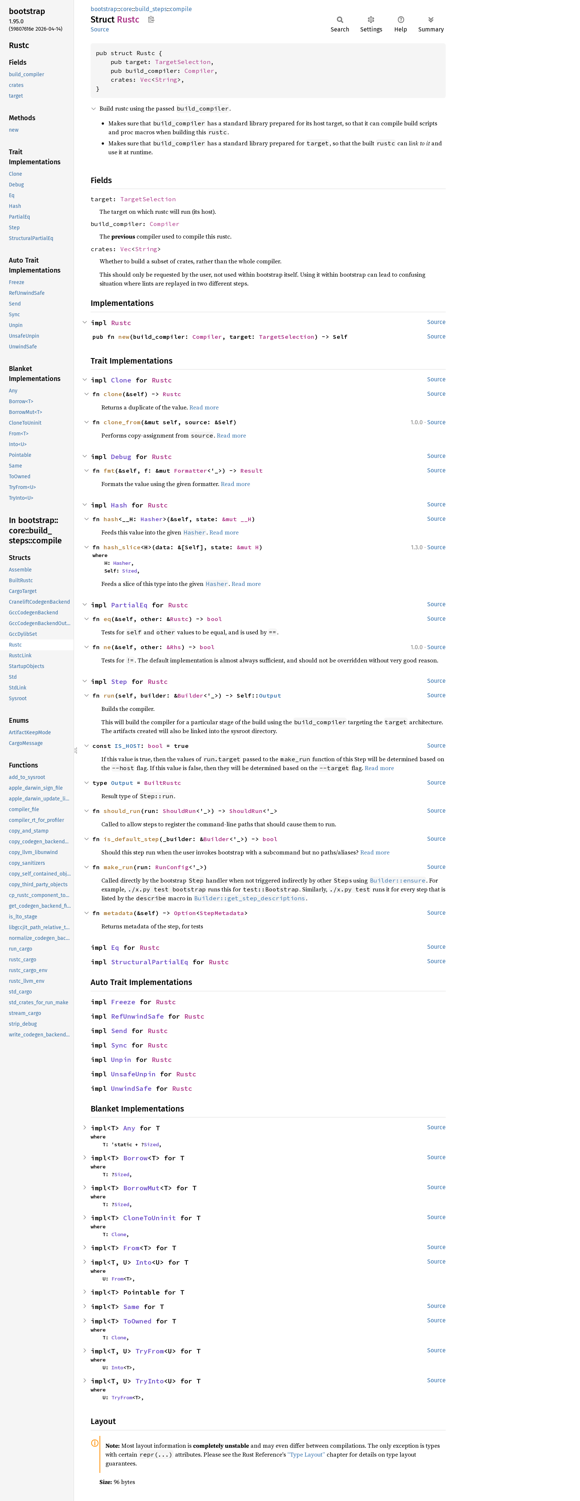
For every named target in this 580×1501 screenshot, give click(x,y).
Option (185, 913)
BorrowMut (141, 1188)
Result (251, 470)
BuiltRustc (162, 782)
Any (129, 1128)
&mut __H (237, 519)
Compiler (199, 70)
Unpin (121, 1059)
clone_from (122, 422)
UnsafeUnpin (133, 1074)
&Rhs (173, 647)
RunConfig (172, 867)
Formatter (190, 470)
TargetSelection (182, 61)
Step (119, 681)
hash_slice (122, 547)
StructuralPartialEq (149, 962)
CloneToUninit (149, 1218)
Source (100, 29)
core (126, 9)
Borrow (135, 1158)
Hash (119, 505)
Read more (204, 407)
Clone (121, 380)
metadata (118, 913)
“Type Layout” (306, 1454)
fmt (109, 470)
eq (107, 619)
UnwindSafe (131, 1088)
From (131, 1248)
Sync (119, 1045)
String (166, 79)
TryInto (149, 1381)
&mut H (248, 547)
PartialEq (129, 605)
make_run (118, 867)
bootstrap (104, 9)
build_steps (151, 9)
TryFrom (149, 1351)
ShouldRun (179, 810)
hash (111, 519)
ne (107, 647)
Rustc (121, 322)
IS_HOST (128, 745)
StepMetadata (222, 913)
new (123, 336)
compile (181, 9)
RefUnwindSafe (137, 1016)
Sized (129, 570)
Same (131, 1306)
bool (214, 619)
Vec (145, 79)
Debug (121, 456)
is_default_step (131, 839)
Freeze (123, 1002)
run (109, 695)
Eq (115, 947)
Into (143, 1262)
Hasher (152, 519)
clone (113, 394)
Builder (190, 695)
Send (119, 1030)
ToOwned (137, 1321)
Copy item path (151, 19)
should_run (122, 810)
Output (270, 695)
